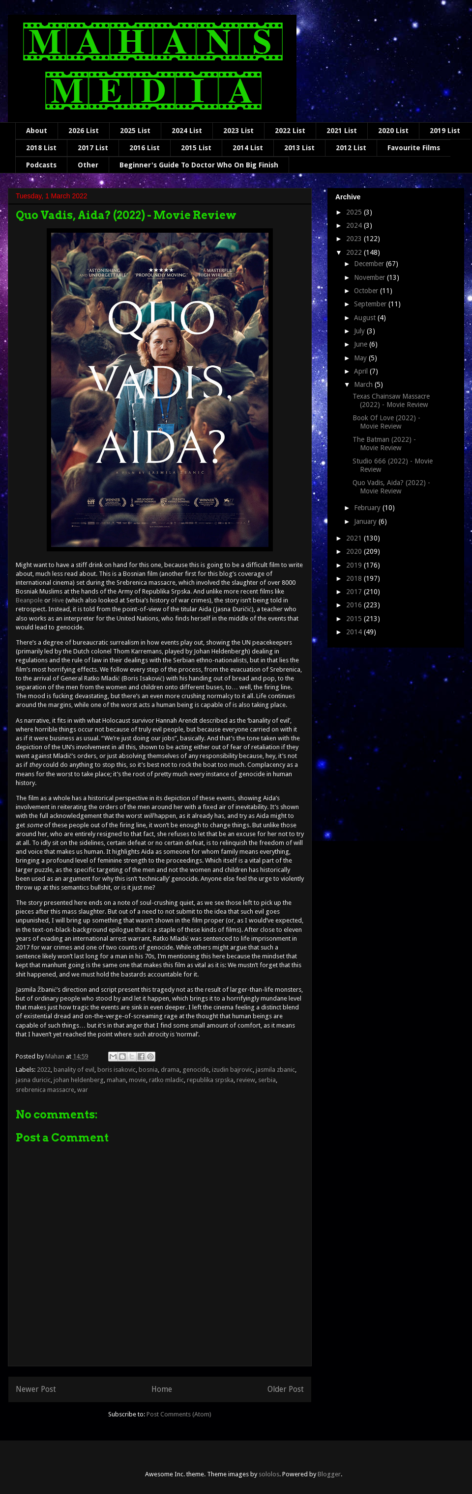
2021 (355, 538)
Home (161, 1389)
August (366, 318)
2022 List (290, 131)
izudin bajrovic (232, 1069)
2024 (355, 225)
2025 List (135, 131)
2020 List (393, 131)
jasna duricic (33, 1080)
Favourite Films (413, 148)
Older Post (285, 1389)
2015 (355, 619)
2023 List (238, 131)
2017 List (93, 148)
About (36, 131)
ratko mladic (166, 1080)
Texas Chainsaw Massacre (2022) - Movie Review (391, 400)
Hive (58, 600)
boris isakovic (116, 1069)
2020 (355, 551)
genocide (195, 1069)
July (360, 331)
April (362, 371)
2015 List (196, 148)
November (370, 277)
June (361, 344)
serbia (267, 1080)
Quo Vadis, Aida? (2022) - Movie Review (391, 487)
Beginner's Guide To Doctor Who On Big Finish (198, 165)
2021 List (341, 131)
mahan (116, 1080)
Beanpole (29, 600)
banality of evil (74, 1069)
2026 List (83, 131)
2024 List (187, 131)
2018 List (41, 148)
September (371, 304)
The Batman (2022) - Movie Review (384, 443)
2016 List (144, 148)
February (368, 508)
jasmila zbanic (275, 1069)
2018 (355, 578)
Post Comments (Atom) (179, 1414)
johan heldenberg (79, 1080)
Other (88, 165)
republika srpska (210, 1080)
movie (137, 1080)
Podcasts (41, 165)
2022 (44, 1069)
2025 (355, 212)
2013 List (299, 148)
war (82, 1089)
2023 (355, 239)
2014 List (248, 148)
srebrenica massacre (45, 1089)
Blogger (329, 1474)
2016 (355, 605)
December (370, 264)
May (361, 358)
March (364, 384)
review (245, 1080)
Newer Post (36, 1389)
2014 (355, 632)
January (366, 521)
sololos (269, 1474)
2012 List (351, 148)
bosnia (148, 1069)
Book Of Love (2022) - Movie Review (386, 422)
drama (170, 1069)
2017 (355, 592)
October (367, 291)
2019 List (445, 131)
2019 (355, 565)
